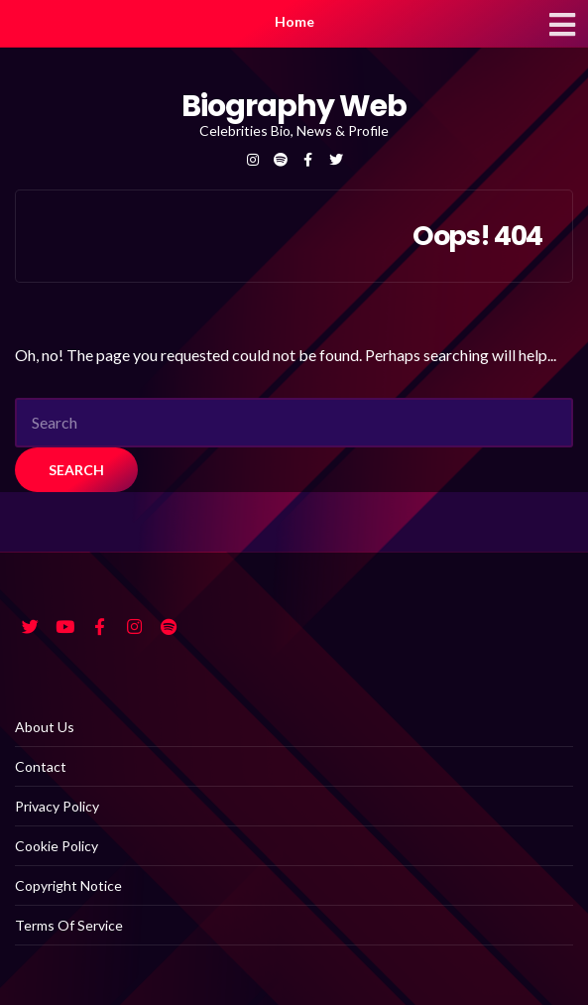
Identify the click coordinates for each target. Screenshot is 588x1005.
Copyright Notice (68, 885)
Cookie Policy (56, 845)
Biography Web (293, 106)
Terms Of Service (69, 925)
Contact (40, 766)
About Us (44, 726)
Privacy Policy (57, 806)
